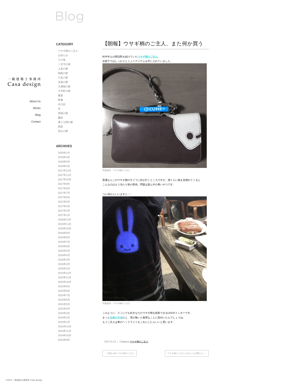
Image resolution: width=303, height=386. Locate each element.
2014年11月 (64, 330)
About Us (35, 101)
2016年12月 (64, 219)
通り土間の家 (65, 122)
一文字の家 (64, 64)
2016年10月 (64, 228)
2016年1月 (64, 268)
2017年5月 (64, 201)
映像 (60, 99)
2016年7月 (64, 241)
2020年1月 (64, 152)
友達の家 (63, 82)
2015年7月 (64, 295)
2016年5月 (64, 250)
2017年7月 (64, 192)
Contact (36, 121)
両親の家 (63, 73)
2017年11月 (64, 175)
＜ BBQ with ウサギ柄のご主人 (119, 353)
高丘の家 (63, 131)
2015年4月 (64, 308)
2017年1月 (64, 215)
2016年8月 (64, 237)
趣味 (60, 117)
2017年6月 (64, 197)
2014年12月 (64, 326)
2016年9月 (64, 232)
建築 (60, 95)
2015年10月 (64, 281)
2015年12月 (64, 273)
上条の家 (63, 68)
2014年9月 (64, 339)
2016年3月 (64, 259)
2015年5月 (64, 304)
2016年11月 (64, 224)
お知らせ (63, 55)
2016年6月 (64, 246)
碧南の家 (63, 113)
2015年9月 (64, 286)
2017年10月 (64, 179)
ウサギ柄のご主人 (68, 50)
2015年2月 (64, 317)
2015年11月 (64, 277)
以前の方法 (116, 317)
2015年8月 (64, 290)
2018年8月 (64, 161)
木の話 (62, 104)
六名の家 (63, 77)
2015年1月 (64, 322)
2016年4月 (64, 255)
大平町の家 (64, 90)
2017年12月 (64, 170)
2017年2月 (64, 210)
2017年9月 (64, 183)
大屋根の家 (64, 86)
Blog (38, 114)
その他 (62, 59)
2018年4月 (64, 166)
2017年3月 (64, 206)
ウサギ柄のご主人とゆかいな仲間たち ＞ (186, 353)
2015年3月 (64, 313)
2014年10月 (64, 335)
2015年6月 (64, 299)
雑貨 (60, 126)
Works (37, 108)
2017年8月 (64, 188)
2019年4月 (64, 157)
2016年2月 (64, 264)
